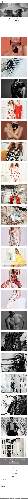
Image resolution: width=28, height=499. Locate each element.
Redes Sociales (14, 477)
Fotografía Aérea (14, 474)
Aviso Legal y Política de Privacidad (6, 491)
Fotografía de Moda (14, 473)
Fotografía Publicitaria (14, 469)
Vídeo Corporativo (14, 476)
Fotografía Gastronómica (14, 470)
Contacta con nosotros (14, 463)
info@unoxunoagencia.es (5, 489)
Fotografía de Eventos (14, 467)
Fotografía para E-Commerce (14, 472)
